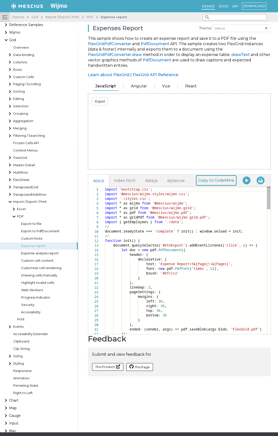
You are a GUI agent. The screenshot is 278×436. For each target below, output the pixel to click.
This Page (139, 367)
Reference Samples (26, 25)
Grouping (20, 113)
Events (18, 326)
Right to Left (23, 393)
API (235, 6)
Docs (223, 6)
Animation (21, 378)
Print (21, 319)
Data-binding (23, 55)
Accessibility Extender (30, 334)
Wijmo (14, 32)
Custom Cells (23, 77)
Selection (20, 106)
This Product (107, 367)
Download (254, 6)
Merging (20, 128)
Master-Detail (24, 165)
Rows (17, 69)
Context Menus (25, 150)
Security (27, 305)
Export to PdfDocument (40, 231)
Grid (12, 40)
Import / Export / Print (30, 202)
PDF (20, 216)
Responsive (22, 371)
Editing (18, 99)
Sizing (18, 356)
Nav (12, 431)
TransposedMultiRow (29, 194)
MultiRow (20, 172)
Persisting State (25, 385)
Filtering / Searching (29, 135)
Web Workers (32, 290)
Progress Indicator (35, 297)
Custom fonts (31, 238)
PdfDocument (155, 43)
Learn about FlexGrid (108, 74)
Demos (208, 6)
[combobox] (234, 17)
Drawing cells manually (39, 275)
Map (13, 408)
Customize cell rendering (41, 268)
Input (13, 423)
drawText (240, 54)
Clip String (21, 349)
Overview (21, 47)
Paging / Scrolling (27, 84)
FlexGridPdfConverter (109, 43)
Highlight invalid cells (37, 283)
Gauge (15, 416)
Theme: (205, 28)
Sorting (19, 91)
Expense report (33, 246)
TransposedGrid (25, 187)
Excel (21, 209)
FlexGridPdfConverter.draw (115, 54)
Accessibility (31, 312)
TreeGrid (20, 158)
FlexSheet (21, 180)
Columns (20, 62)
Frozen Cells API (26, 143)
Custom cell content (37, 260)
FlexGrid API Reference (155, 74)
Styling (18, 363)
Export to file (31, 224)
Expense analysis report (40, 253)
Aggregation (23, 121)
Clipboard (21, 341)
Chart (13, 400)
